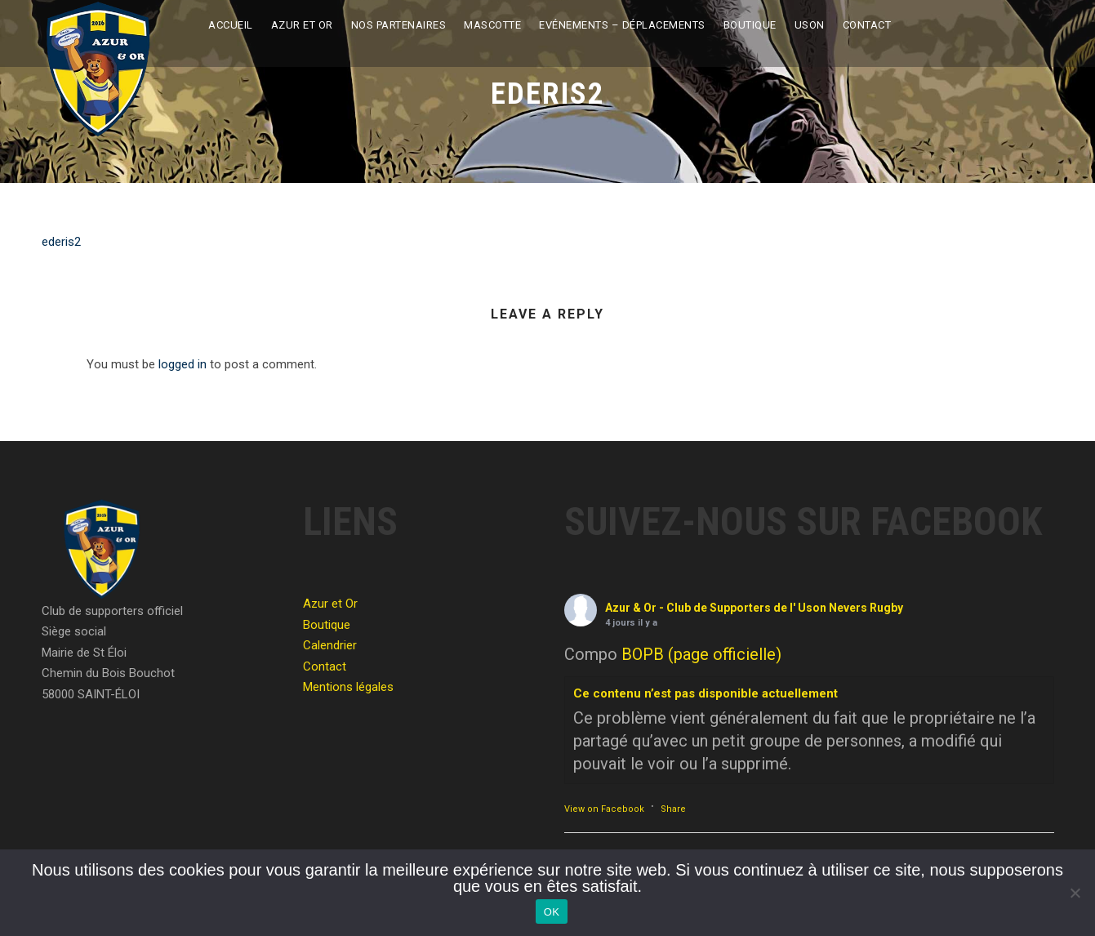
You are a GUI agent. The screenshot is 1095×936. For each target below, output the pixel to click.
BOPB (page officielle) (701, 654)
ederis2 (61, 241)
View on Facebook (604, 809)
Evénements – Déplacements (622, 25)
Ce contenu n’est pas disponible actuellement (705, 693)
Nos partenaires (399, 25)
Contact (867, 25)
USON (810, 25)
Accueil (230, 25)
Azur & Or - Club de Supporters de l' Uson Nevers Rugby (754, 607)
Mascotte (492, 25)
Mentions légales (348, 687)
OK (551, 912)
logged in (182, 364)
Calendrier (330, 645)
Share (673, 809)
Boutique (750, 25)
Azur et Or (302, 25)
